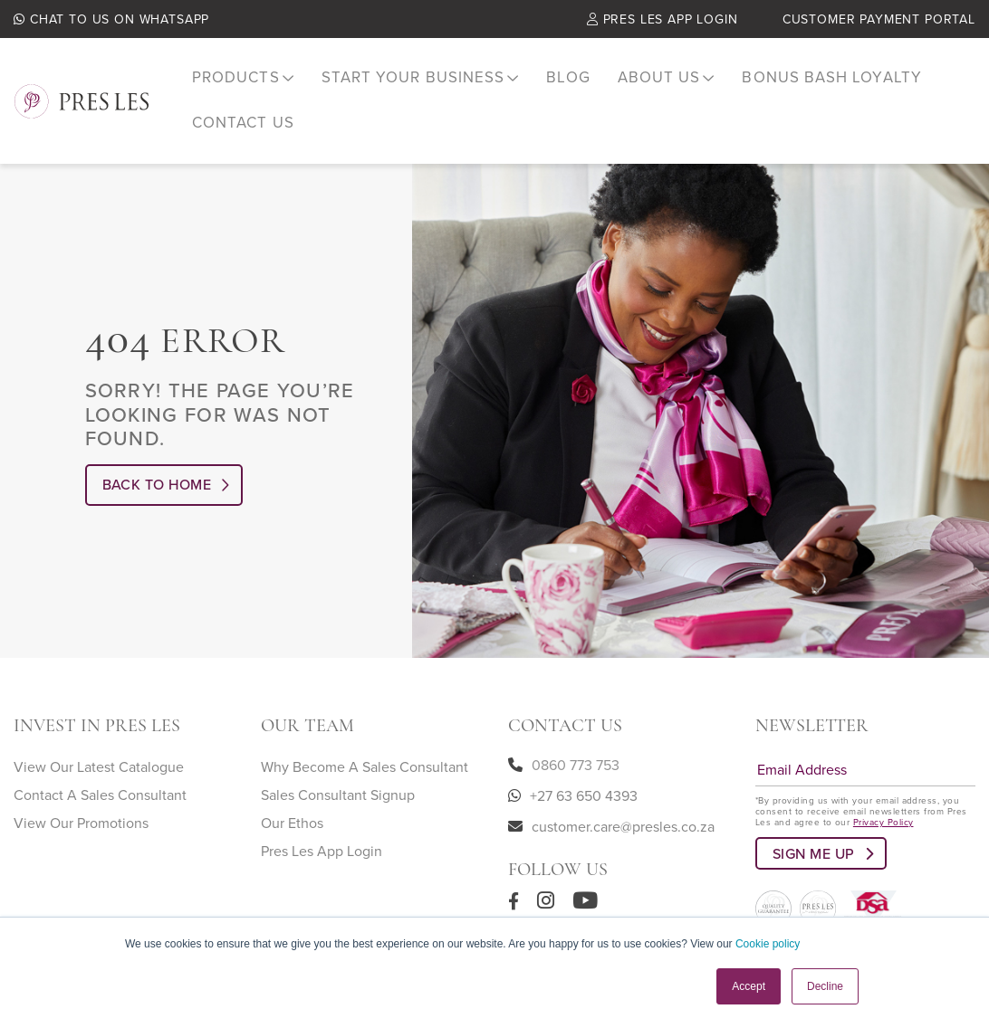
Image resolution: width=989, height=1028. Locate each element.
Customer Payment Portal (879, 21)
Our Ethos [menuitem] (292, 809)
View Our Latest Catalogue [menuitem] (99, 753)
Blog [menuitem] (549, 77)
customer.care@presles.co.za (623, 813)
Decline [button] (825, 986)
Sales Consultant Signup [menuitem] (338, 781)
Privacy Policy (883, 808)
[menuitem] (240, 77)
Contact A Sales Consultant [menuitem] (100, 781)
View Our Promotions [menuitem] (81, 809)
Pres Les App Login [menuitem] (321, 837)
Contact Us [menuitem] (240, 113)
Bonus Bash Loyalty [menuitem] (798, 77)
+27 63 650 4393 (584, 782)
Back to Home (157, 471)
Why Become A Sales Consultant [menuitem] (364, 753)
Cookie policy (767, 944)
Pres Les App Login (662, 21)
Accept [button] (748, 986)
